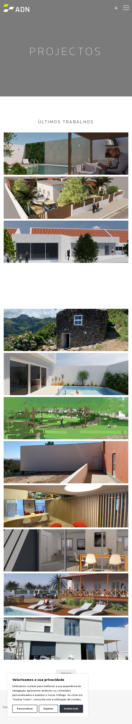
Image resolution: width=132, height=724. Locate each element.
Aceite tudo (71, 709)
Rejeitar (48, 709)
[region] (47, 695)
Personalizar (25, 709)
